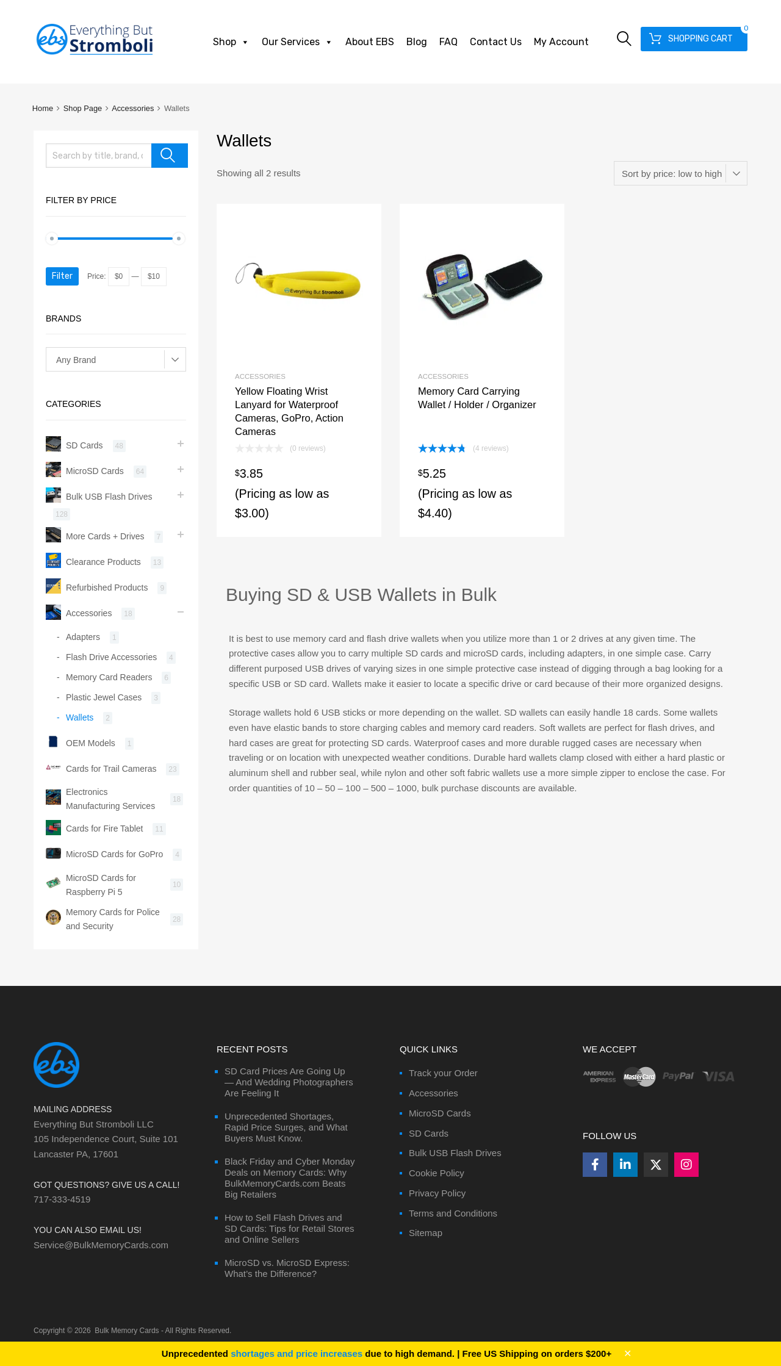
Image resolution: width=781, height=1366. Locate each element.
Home (42, 108)
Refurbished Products (107, 587)
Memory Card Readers (109, 677)
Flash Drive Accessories (111, 657)
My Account (561, 42)
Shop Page (83, 108)
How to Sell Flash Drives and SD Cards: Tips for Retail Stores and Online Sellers (290, 1228)
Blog (416, 42)
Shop (231, 42)
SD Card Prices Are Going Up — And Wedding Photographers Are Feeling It (289, 1082)
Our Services (297, 42)
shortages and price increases (296, 1353)
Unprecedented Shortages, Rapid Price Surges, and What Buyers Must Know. (286, 1127)
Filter (62, 276)
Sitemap (425, 1233)
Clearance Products (103, 562)
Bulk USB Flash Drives (109, 496)
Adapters (83, 637)
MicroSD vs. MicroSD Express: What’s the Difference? (287, 1268)
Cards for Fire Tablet (104, 828)
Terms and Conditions (453, 1213)
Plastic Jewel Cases (104, 697)
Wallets (79, 717)
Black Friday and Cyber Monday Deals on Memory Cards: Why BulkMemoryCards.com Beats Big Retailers (290, 1177)
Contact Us (496, 42)
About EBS (369, 42)
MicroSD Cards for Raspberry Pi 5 (101, 885)
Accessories (133, 108)
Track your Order (443, 1073)
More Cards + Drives (105, 536)
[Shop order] (680, 173)
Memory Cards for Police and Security (113, 919)
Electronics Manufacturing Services (110, 799)
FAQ (448, 42)
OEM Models (90, 743)
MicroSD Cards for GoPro (114, 854)
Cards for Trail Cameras (111, 769)
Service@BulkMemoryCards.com (101, 1245)
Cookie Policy (436, 1173)
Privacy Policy (437, 1193)
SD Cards (84, 445)
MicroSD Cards (95, 471)
